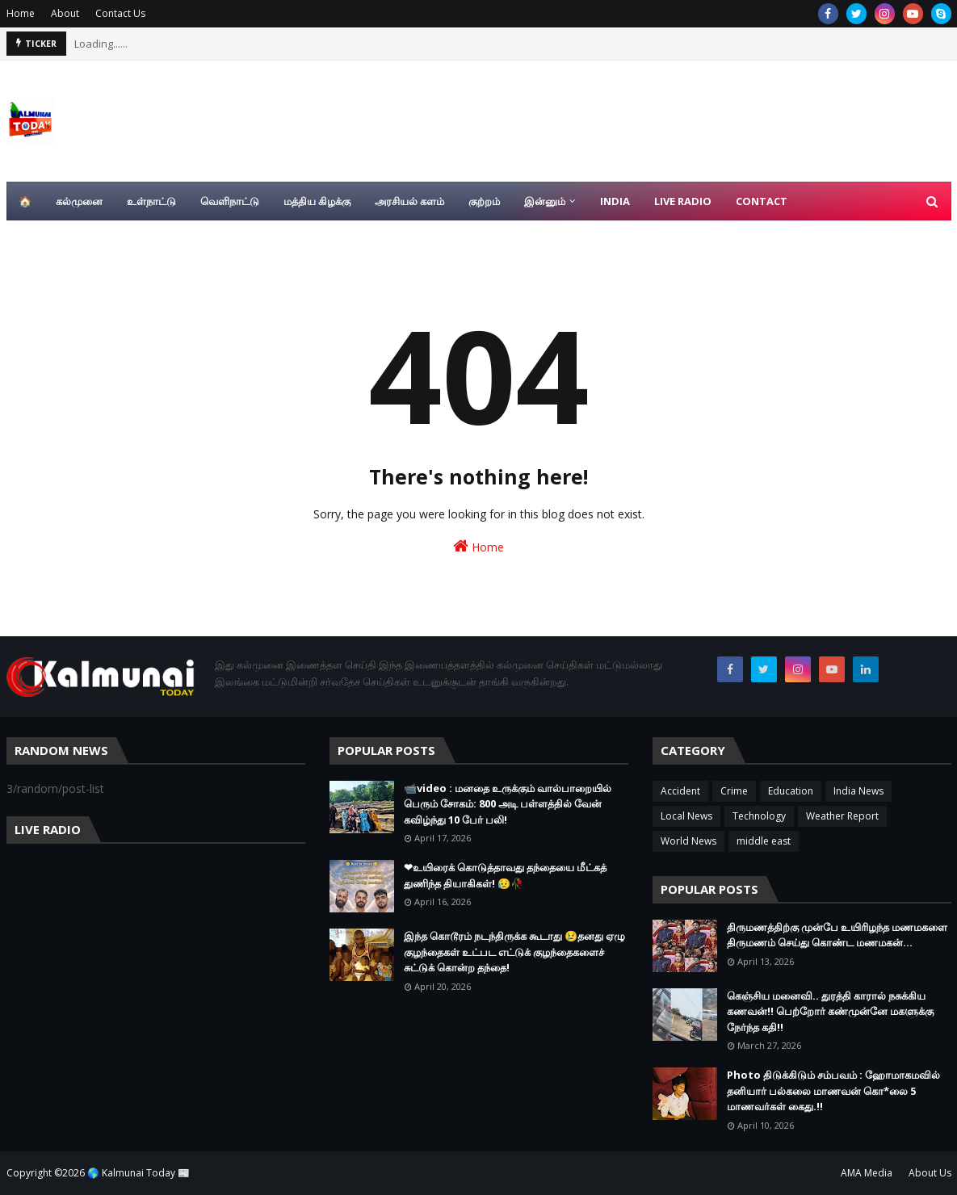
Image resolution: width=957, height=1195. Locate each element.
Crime (734, 791)
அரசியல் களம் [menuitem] (409, 201)
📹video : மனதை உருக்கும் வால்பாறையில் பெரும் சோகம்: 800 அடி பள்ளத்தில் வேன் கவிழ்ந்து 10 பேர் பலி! (507, 804)
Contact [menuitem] (761, 201)
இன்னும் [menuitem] (544, 201)
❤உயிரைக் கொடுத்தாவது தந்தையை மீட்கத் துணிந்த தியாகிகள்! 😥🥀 (505, 875)
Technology (759, 816)
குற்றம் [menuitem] (484, 201)
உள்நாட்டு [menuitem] (151, 201)
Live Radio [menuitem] (682, 201)
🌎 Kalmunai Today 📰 (138, 1173)
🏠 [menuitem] (25, 201)
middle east (764, 841)
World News (688, 841)
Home (20, 13)
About (65, 13)
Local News (686, 816)
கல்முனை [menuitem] (79, 201)
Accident (680, 791)
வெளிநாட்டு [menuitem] (229, 201)
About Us (930, 1173)
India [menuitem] (615, 201)
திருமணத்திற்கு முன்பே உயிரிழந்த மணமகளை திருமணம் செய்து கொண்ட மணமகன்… (837, 935)
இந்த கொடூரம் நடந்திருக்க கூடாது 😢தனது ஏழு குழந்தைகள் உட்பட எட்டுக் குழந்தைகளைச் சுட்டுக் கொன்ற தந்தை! (514, 952)
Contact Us (120, 13)
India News (858, 791)
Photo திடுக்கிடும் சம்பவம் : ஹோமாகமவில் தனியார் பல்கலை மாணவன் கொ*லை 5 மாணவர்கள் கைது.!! (833, 1090)
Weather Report (842, 816)
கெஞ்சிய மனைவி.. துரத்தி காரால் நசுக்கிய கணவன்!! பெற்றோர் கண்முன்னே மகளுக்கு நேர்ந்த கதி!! (830, 1011)
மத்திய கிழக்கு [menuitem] (316, 201)
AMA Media (866, 1173)
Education (790, 791)
